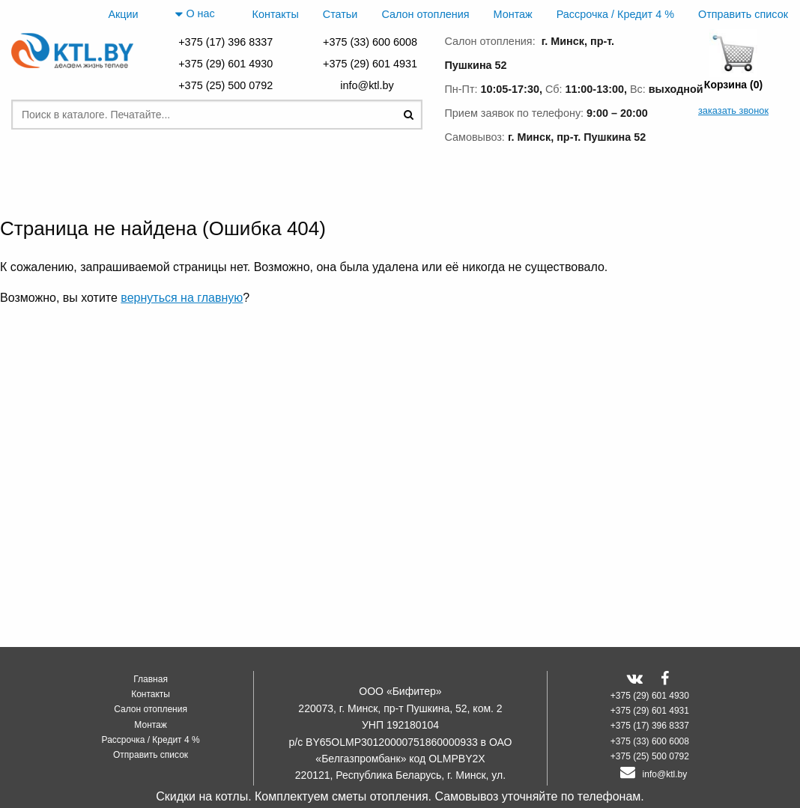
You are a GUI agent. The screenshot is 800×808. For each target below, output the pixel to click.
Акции (123, 14)
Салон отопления (425, 14)
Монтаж (513, 14)
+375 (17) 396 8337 (225, 42)
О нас (194, 14)
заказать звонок (733, 110)
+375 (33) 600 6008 (370, 42)
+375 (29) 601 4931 (370, 64)
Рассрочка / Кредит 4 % (615, 14)
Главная (150, 679)
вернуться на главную (182, 297)
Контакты (275, 14)
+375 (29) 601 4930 (225, 64)
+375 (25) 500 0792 (225, 85)
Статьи (340, 14)
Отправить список (743, 14)
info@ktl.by (369, 85)
